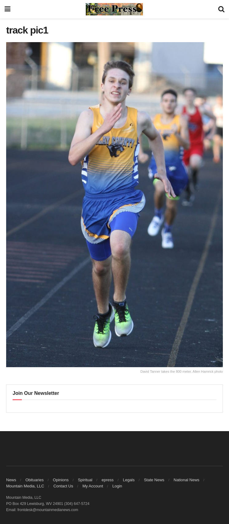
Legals (129, 480)
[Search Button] (221, 9)
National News (186, 480)
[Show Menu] (7, 9)
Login (117, 486)
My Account (92, 486)
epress (108, 480)
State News (154, 480)
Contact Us (63, 486)
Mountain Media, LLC (25, 486)
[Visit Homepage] (114, 9)
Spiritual (85, 480)
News (11, 480)
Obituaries (35, 480)
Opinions (61, 480)
